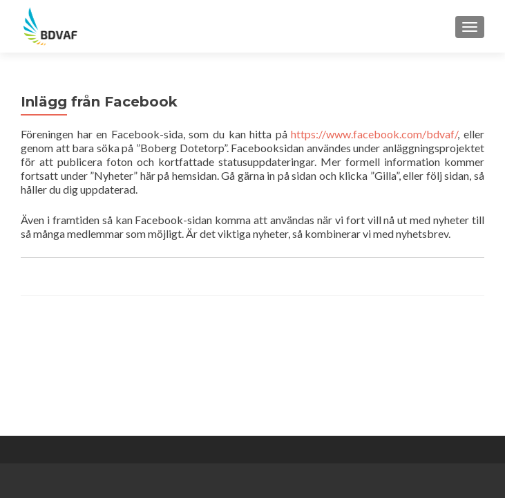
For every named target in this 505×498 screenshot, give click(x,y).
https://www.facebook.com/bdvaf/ (374, 133)
